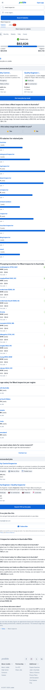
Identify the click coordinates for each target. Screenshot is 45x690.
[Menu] (2, 2)
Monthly (6, 34)
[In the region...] (22, 12)
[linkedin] (42, 659)
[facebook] (26, 659)
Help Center (4, 670)
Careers (3, 675)
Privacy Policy (33, 675)
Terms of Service (10, 532)
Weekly (13, 34)
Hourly (25, 34)
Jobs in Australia (34, 670)
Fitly (31, 683)
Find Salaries (33, 680)
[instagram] (31, 659)
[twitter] (36, 659)
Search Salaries (22, 18)
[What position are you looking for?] (22, 7)
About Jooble (5, 667)
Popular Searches (35, 667)
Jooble (12, 687)
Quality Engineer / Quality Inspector (31, 73)
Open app (40, 3)
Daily (19, 34)
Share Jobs (18, 670)
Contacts (4, 672)
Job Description (34, 677)
